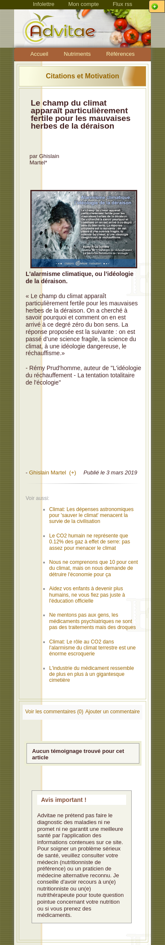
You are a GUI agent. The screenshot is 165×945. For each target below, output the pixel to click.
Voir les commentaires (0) (54, 712)
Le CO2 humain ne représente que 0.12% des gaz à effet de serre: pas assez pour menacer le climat (89, 542)
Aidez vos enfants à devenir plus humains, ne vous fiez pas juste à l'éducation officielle (87, 595)
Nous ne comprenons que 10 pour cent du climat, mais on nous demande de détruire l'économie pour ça (93, 568)
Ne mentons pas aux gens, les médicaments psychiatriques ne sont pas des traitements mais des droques (92, 621)
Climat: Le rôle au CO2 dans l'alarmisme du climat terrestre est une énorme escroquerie (92, 648)
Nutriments (77, 54)
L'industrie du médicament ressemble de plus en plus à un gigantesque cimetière (91, 674)
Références (120, 54)
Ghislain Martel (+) (52, 472)
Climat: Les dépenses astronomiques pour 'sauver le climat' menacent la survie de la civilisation (91, 515)
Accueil (39, 54)
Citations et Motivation (82, 76)
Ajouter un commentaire (112, 712)
